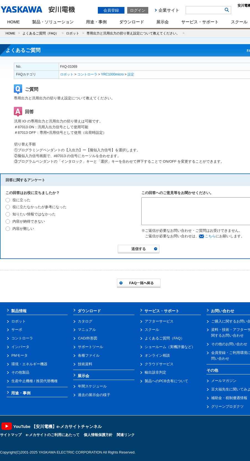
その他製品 (20, 372)
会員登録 (111, 10)
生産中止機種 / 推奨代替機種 (34, 381)
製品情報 (19, 311)
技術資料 (85, 364)
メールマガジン (223, 381)
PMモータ (19, 355)
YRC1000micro (112, 74)
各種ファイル (89, 355)
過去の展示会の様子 (94, 395)
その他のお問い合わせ (229, 344)
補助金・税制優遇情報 (229, 398)
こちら (210, 236)
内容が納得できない (28, 221)
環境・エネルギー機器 (29, 364)
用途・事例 (96, 21)
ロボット (72, 33)
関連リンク (126, 435)
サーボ (16, 330)
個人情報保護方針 (98, 435)
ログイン (138, 10)
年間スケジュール (92, 386)
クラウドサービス (159, 364)
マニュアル (87, 330)
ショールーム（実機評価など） (170, 347)
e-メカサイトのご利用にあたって (53, 435)
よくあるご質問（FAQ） (40, 33)
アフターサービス (159, 321)
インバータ (20, 347)
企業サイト (169, 10)
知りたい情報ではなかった (34, 214)
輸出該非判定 (155, 372)
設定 (130, 74)
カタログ (85, 321)
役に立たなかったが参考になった (39, 207)
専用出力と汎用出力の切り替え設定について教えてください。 (133, 33)
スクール (152, 330)
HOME (13, 21)
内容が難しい (23, 228)
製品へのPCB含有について (166, 381)
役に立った (21, 200)
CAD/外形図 (87, 338)
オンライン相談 (157, 355)
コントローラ (87, 74)
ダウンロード (131, 21)
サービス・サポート (200, 21)
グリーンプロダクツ (227, 406)
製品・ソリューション (53, 21)
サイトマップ (11, 435)
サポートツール (90, 347)
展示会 (162, 21)
